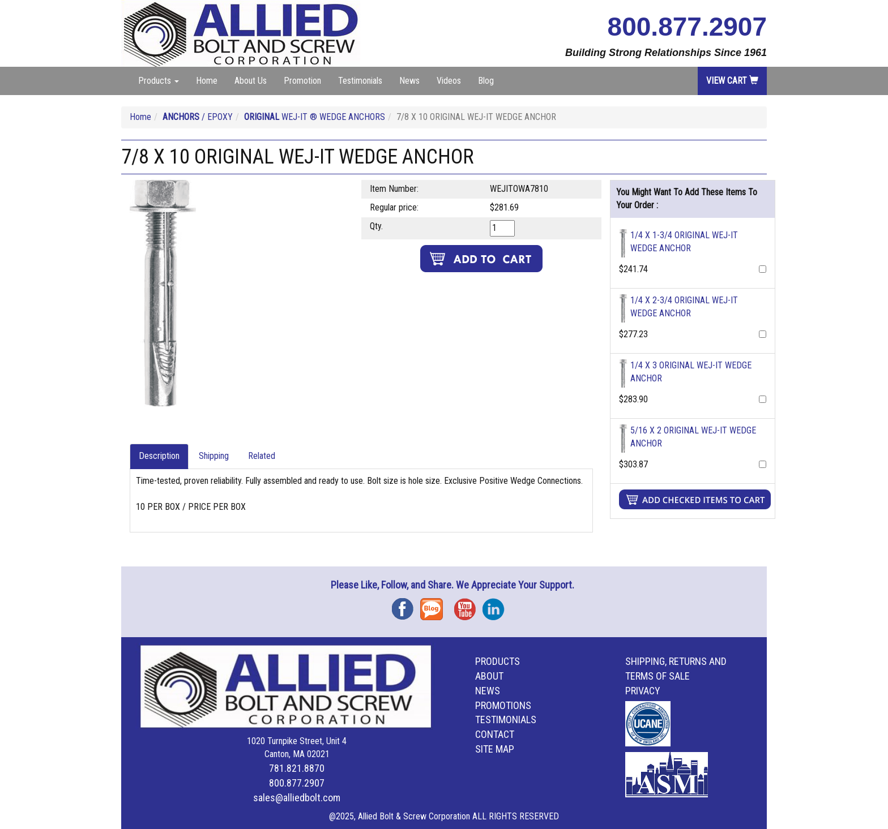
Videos (449, 80)
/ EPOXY (198, 116)
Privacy (642, 691)
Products (497, 661)
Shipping (214, 455)
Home (206, 80)
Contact (494, 734)
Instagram (496, 605)
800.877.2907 (687, 26)
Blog (486, 80)
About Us (250, 80)
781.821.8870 (297, 768)
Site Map (494, 749)
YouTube (468, 605)
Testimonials (360, 80)
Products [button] (158, 80)
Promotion (302, 80)
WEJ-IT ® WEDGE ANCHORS (314, 116)
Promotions (503, 705)
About (489, 676)
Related (261, 455)
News (409, 80)
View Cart (732, 80)
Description (159, 455)
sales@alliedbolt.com (296, 798)
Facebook (406, 605)
